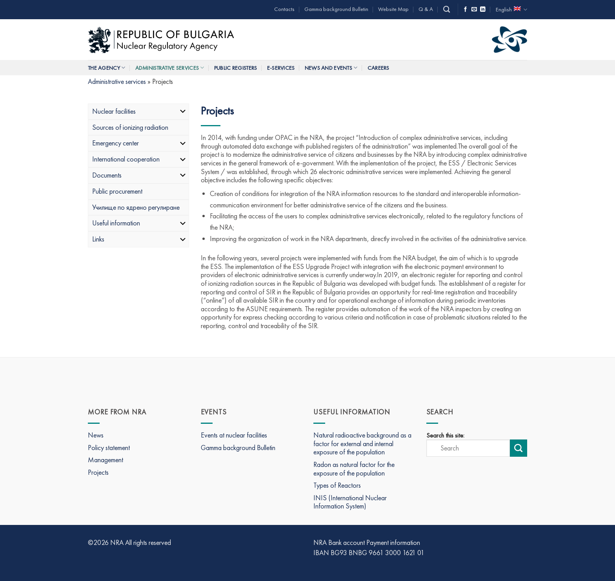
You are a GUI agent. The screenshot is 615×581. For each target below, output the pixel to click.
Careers (378, 67)
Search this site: (445, 435)
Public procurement (117, 191)
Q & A (425, 9)
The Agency (106, 67)
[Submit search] (518, 448)
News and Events (331, 67)
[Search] (446, 10)
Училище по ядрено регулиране (136, 207)
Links (139, 238)
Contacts (284, 9)
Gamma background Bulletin (336, 9)
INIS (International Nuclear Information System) (350, 502)
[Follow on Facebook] (465, 10)
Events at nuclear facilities (234, 434)
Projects (98, 472)
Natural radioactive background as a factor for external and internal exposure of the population (362, 443)
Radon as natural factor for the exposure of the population (354, 469)
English (511, 9)
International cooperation (139, 158)
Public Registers (235, 67)
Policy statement (109, 447)
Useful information (139, 222)
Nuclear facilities (139, 111)
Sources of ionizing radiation (130, 127)
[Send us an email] (474, 10)
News (96, 434)
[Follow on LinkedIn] (483, 10)
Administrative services (169, 67)
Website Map (393, 9)
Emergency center (139, 142)
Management (105, 459)
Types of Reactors (337, 485)
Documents (139, 175)
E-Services (281, 67)
